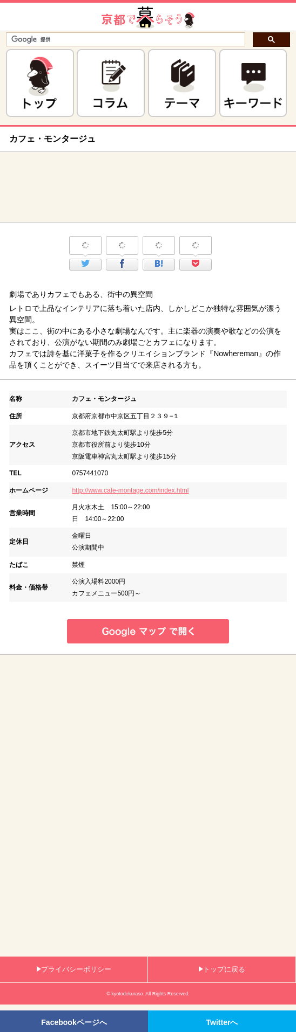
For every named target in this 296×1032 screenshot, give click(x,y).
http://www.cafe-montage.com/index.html (130, 490)
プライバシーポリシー (74, 969)
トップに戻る (222, 969)
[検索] (124, 40)
